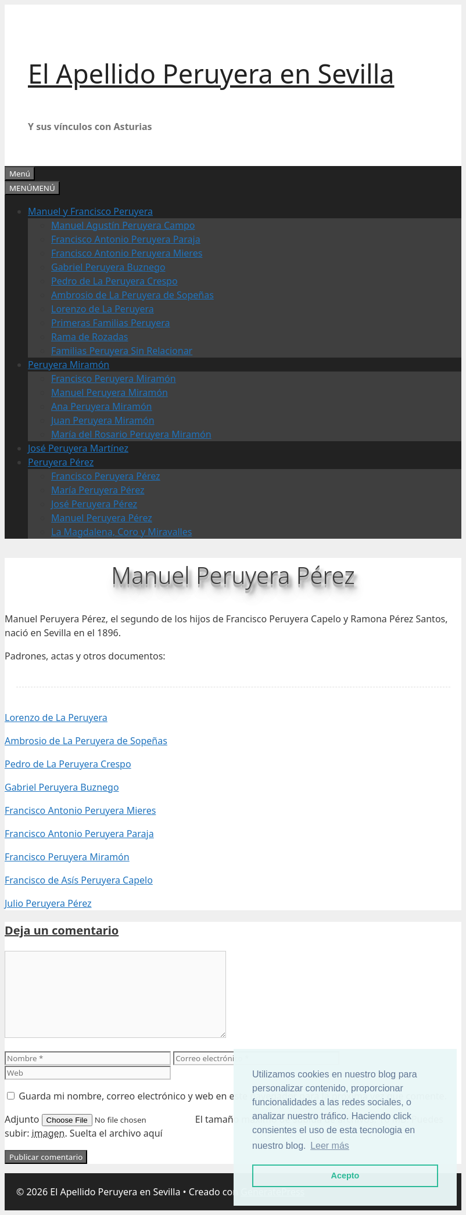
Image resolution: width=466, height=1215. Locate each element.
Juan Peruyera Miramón (103, 420)
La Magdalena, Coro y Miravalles (121, 531)
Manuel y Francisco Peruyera (90, 211)
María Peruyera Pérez (98, 490)
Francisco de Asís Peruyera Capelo (79, 880)
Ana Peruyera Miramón (101, 406)
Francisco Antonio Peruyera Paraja (125, 239)
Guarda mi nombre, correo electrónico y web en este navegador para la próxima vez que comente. (233, 1096)
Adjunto (23, 1119)
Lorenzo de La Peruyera (102, 308)
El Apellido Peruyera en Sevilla (211, 73)
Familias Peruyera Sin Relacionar (121, 350)
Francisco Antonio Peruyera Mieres (126, 253)
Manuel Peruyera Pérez (101, 517)
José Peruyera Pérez (94, 503)
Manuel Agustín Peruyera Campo (123, 225)
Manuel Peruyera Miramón (109, 392)
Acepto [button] (345, 1175)
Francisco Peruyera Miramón (113, 378)
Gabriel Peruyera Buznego (108, 267)
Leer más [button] (329, 1146)
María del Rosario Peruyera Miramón (131, 434)
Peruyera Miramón (68, 364)
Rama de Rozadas (89, 336)
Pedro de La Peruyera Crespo (114, 281)
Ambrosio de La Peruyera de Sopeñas (132, 295)
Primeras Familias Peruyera (110, 322)
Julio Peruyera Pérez (48, 903)
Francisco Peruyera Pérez (105, 476)
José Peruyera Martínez (78, 448)
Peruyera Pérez (61, 462)
